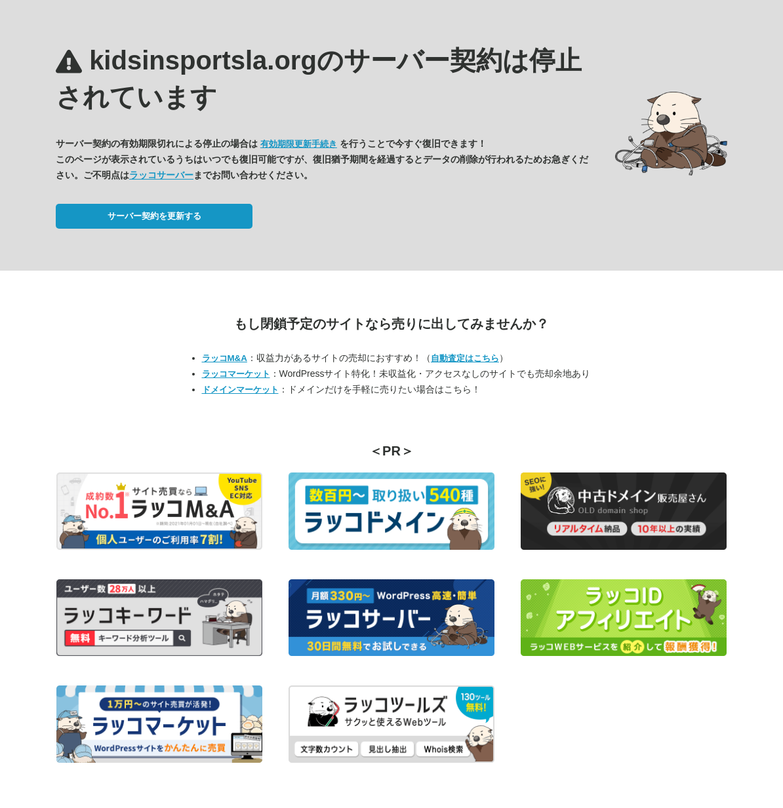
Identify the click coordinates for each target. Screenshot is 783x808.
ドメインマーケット (240, 389)
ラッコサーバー (161, 175)
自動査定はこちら (465, 358)
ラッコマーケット (236, 374)
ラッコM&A (224, 358)
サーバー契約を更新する (154, 216)
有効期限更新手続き (298, 144)
